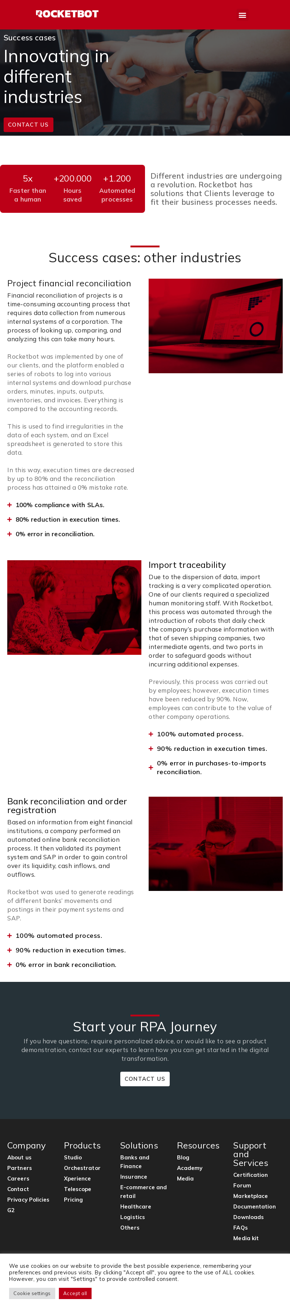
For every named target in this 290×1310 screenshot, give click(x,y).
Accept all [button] (75, 1293)
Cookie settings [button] (32, 1293)
